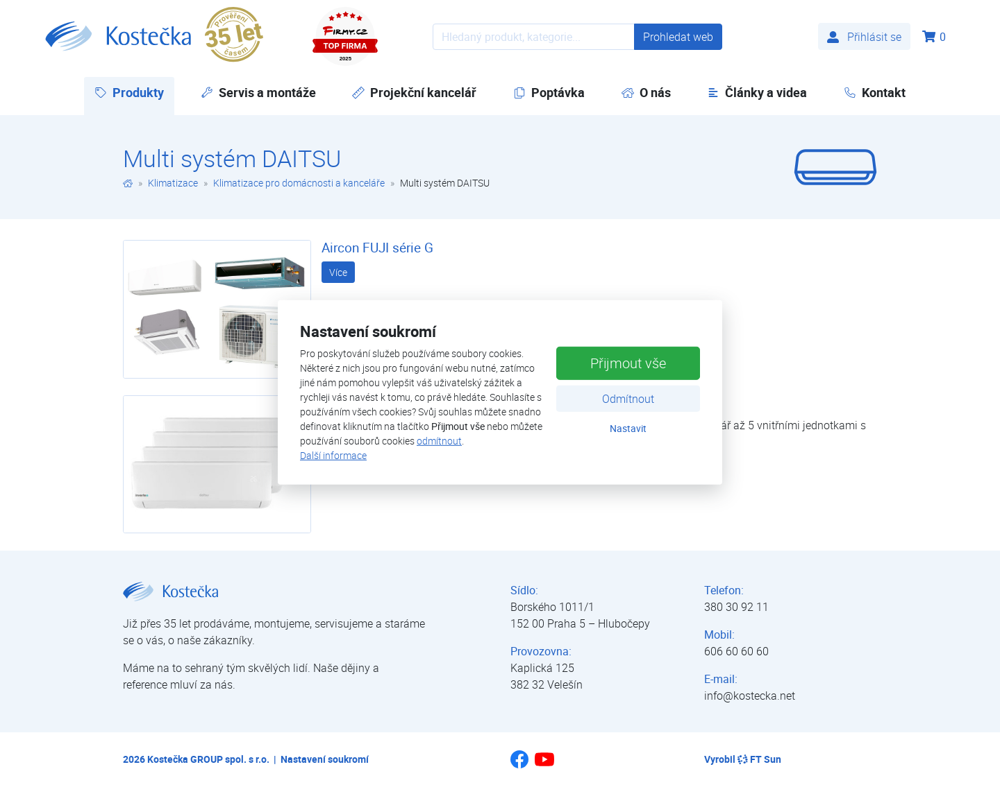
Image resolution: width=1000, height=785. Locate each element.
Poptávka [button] (549, 92)
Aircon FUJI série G (377, 248)
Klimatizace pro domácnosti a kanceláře (299, 182)
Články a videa (757, 92)
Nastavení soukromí (325, 759)
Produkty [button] (134, 92)
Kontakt (875, 92)
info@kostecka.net (749, 695)
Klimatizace (173, 182)
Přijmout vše (628, 362)
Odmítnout (628, 398)
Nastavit (628, 427)
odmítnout (439, 440)
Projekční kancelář (414, 92)
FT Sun (759, 759)
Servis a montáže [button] (258, 92)
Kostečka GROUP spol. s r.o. (208, 759)
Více (338, 272)
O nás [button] (646, 92)
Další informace (333, 455)
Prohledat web (678, 36)
